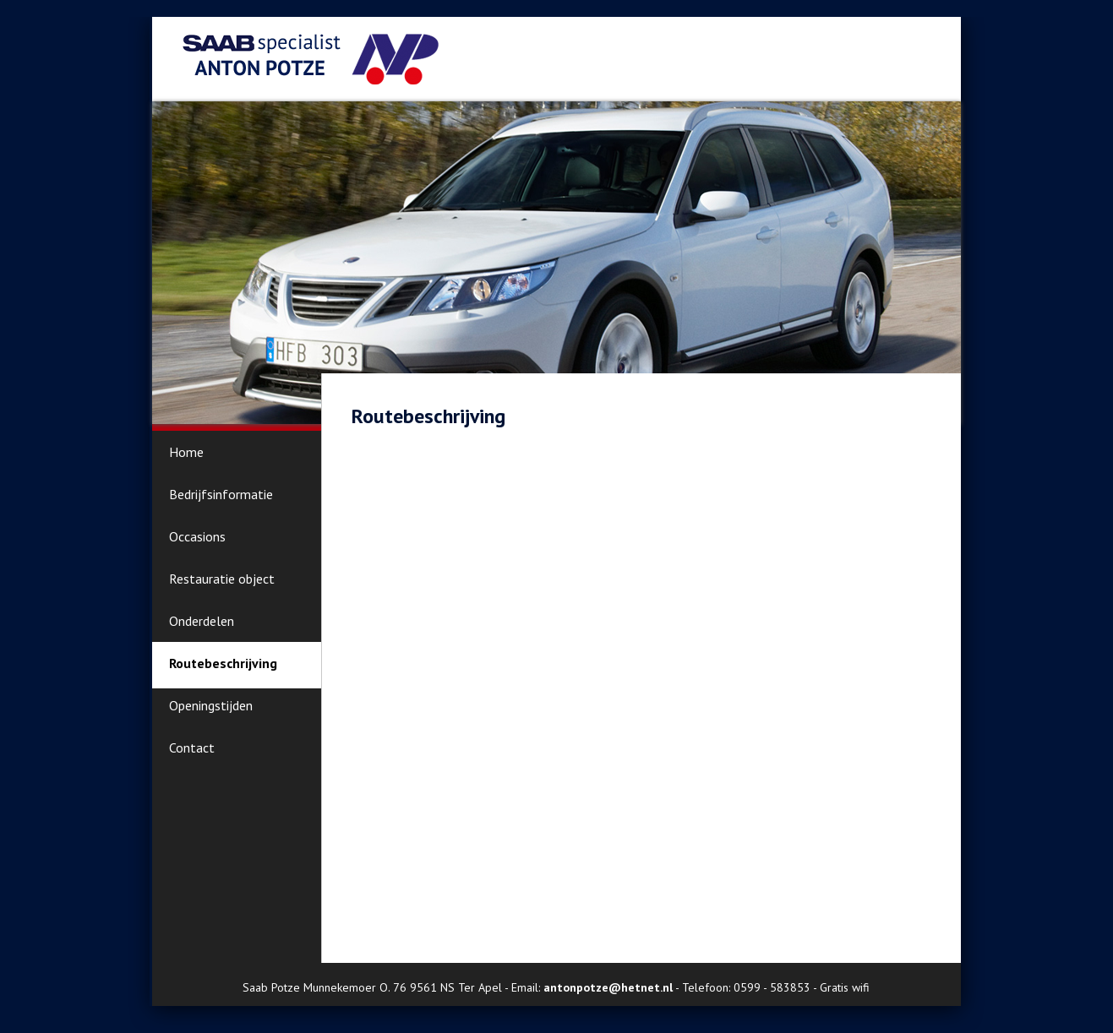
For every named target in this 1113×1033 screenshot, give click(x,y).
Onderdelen (201, 620)
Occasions (197, 536)
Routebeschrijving (223, 663)
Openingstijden (211, 705)
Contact (192, 747)
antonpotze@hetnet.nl (608, 987)
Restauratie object (222, 578)
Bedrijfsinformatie (221, 494)
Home (186, 451)
